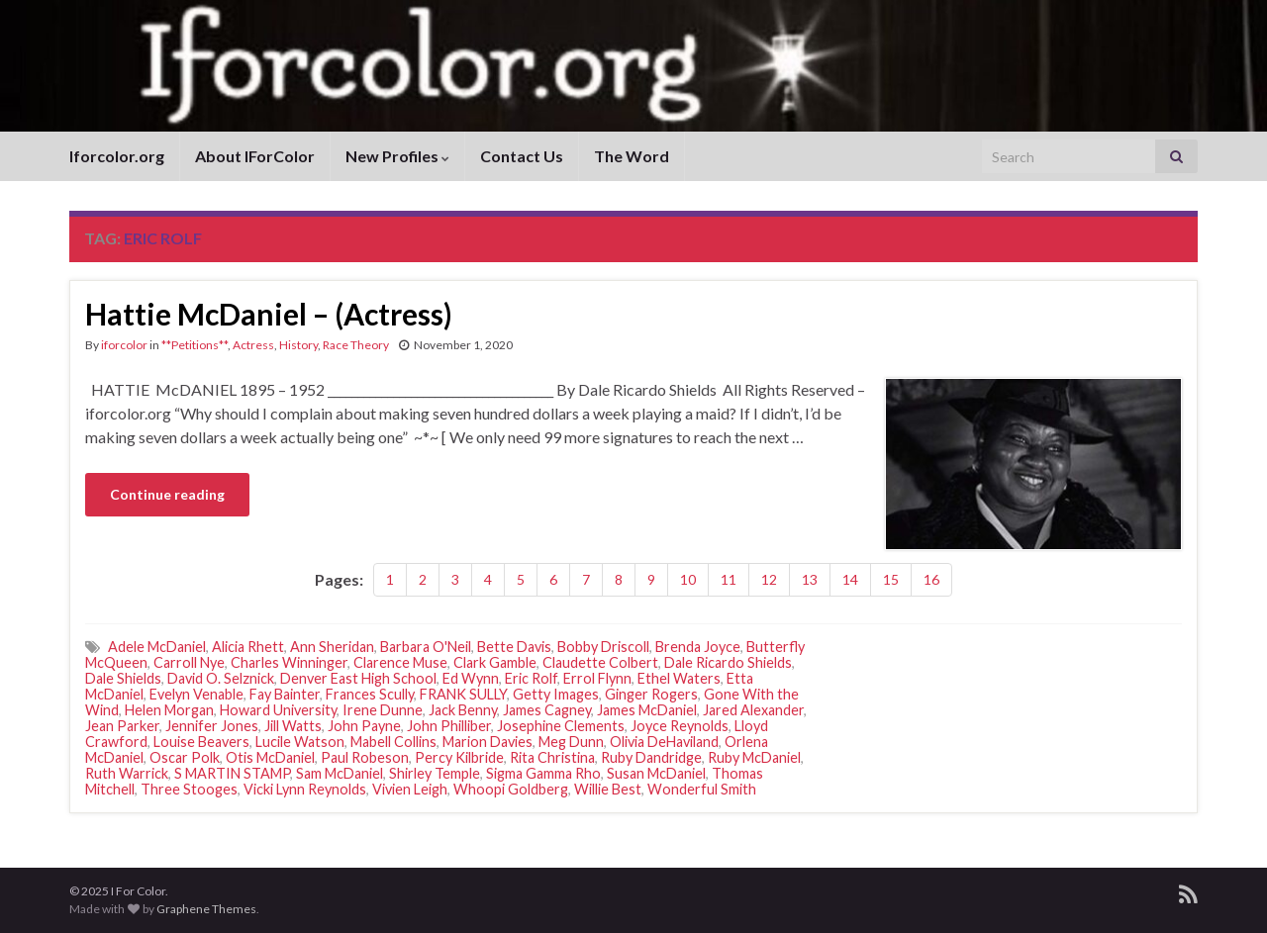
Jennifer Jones (211, 725)
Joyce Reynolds (680, 725)
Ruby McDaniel (754, 757)
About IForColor (255, 155)
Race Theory (356, 344)
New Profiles (397, 155)
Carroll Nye (189, 662)
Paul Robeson (365, 757)
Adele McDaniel (157, 646)
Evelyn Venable (196, 694)
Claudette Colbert (600, 662)
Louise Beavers (201, 741)
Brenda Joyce (697, 646)
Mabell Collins (393, 741)
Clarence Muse (400, 662)
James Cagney (547, 709)
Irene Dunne (382, 709)
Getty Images (556, 694)
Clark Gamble (494, 662)
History (298, 344)
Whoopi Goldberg (510, 789)
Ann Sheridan (332, 646)
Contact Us (521, 155)
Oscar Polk (184, 757)
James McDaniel (647, 709)
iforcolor (124, 344)
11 (728, 579)
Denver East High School (358, 678)
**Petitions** (194, 344)
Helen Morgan (169, 709)
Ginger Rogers (651, 694)
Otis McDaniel (270, 757)
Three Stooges (189, 789)
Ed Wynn (470, 678)
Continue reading (167, 494)
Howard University (278, 709)
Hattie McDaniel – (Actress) (268, 313)
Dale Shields (123, 678)
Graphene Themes (206, 908)
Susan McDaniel (656, 773)
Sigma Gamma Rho (543, 773)
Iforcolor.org (116, 155)
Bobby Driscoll (603, 646)
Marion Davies (487, 741)
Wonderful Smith (701, 789)
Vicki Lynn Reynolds (305, 789)
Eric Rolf (531, 678)
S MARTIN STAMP (232, 773)
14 (850, 579)
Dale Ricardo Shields (728, 662)
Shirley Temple (434, 773)
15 (891, 579)
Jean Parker (122, 725)
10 (688, 579)
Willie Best (607, 789)
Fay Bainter (284, 694)
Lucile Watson (299, 741)
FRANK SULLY (463, 694)
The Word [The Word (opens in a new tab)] (631, 155)
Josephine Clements (561, 725)
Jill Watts (293, 725)
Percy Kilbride (459, 757)
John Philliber (449, 725)
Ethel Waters (679, 678)
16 (931, 579)
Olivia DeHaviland (664, 741)
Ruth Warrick (126, 773)
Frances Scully (370, 694)
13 (810, 579)
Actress (253, 344)
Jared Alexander (753, 709)
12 (769, 579)
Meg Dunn (571, 741)
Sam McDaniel (339, 773)
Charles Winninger (289, 662)
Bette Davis (514, 646)
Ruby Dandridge (651, 757)
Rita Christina (552, 757)
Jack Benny (463, 709)
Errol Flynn (597, 678)
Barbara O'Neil (425, 646)
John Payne (364, 725)
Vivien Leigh (409, 789)
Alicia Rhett (248, 646)
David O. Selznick (220, 678)
